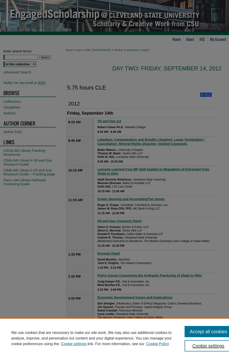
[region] (114, 338)
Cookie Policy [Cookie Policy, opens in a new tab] (157, 344)
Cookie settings (73, 344)
